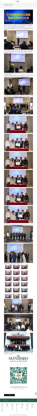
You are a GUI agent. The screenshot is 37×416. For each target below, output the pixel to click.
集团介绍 (2, 405)
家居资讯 (7, 406)
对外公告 (7, 405)
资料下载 (18, 400)
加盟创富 (32, 406)
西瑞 (16, 406)
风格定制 (27, 405)
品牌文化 (12, 405)
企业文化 (2, 406)
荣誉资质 (12, 406)
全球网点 (32, 405)
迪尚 (16, 405)
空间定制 (27, 406)
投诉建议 (30, 400)
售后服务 (22, 405)
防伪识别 (6, 400)
